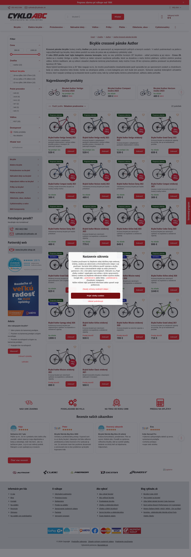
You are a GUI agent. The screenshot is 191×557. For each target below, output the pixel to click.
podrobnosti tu (89, 278)
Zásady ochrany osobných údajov (95, 289)
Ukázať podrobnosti (95, 301)
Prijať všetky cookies (95, 296)
